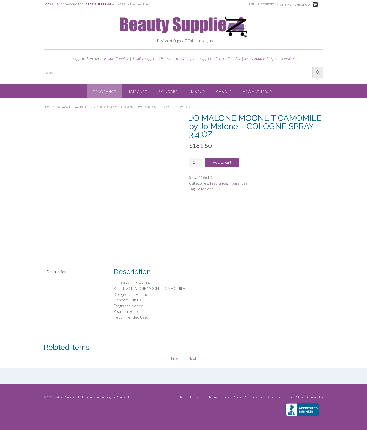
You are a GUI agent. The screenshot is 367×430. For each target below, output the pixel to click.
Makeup (197, 91)
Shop (181, 397)
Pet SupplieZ (170, 58)
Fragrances (82, 107)
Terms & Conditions (204, 397)
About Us (273, 397)
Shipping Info (254, 397)
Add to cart (222, 162)
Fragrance (104, 91)
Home (48, 107)
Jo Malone (205, 189)
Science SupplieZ (228, 58)
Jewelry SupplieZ (145, 58)
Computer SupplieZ (198, 58)
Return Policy (294, 397)
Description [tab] (56, 271)
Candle (224, 91)
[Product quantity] (196, 162)
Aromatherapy (258, 91)
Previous (178, 358)
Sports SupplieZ (283, 58)
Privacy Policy (231, 397)
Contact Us (315, 397)
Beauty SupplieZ (116, 58)
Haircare (137, 91)
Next (192, 358)
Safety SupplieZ (256, 58)
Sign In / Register (261, 4)
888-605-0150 (72, 4)
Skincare (168, 91)
